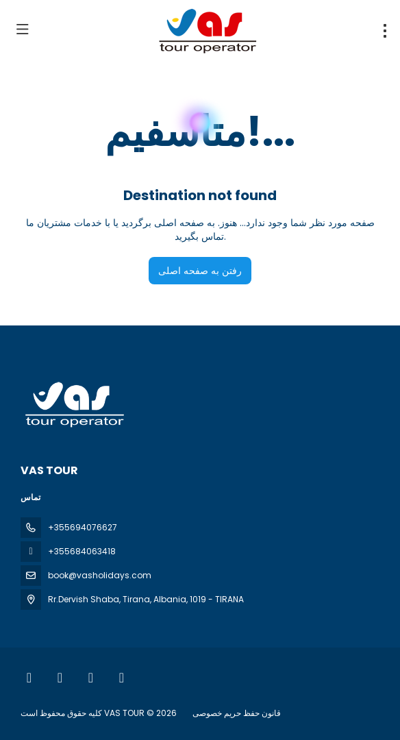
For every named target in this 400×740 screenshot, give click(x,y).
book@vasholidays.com (99, 575)
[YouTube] (90, 677)
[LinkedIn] (121, 677)
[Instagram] (59, 677)
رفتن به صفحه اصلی (200, 271)
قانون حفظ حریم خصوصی (236, 713)
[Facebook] (29, 677)
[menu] (385, 31)
